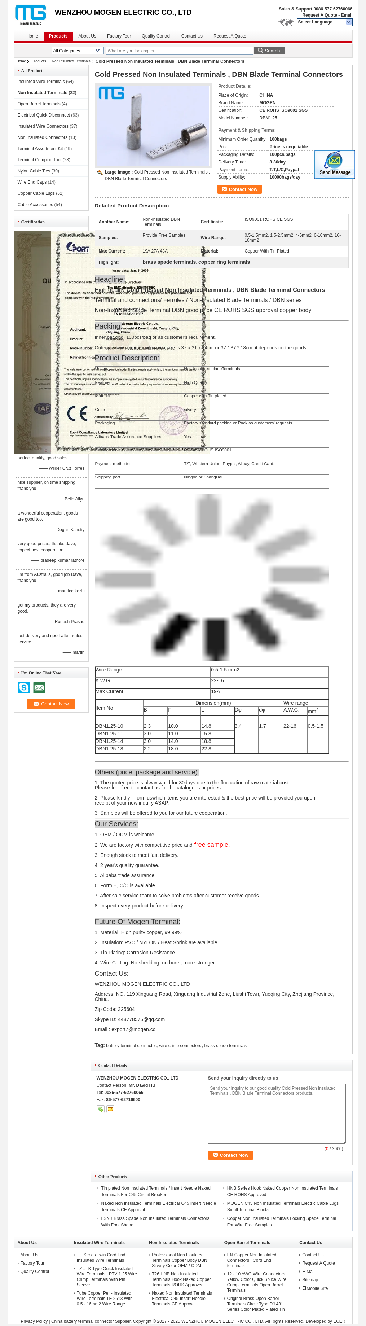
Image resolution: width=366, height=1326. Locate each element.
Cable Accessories (35, 204)
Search (272, 50)
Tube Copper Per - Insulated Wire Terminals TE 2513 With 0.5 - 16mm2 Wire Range (105, 1299)
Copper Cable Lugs (36, 193)
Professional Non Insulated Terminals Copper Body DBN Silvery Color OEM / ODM (179, 1260)
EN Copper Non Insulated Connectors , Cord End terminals (252, 1260)
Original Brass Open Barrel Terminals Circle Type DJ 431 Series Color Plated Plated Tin (256, 1304)
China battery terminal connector (82, 1321)
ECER (339, 1321)
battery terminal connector (131, 1045)
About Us (87, 36)
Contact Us (192, 36)
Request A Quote (319, 15)
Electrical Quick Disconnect (44, 115)
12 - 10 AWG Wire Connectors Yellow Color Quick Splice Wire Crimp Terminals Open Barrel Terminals (256, 1282)
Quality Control (156, 36)
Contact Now (243, 189)
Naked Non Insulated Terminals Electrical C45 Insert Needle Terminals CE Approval (182, 1299)
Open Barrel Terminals (39, 103)
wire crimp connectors (180, 1045)
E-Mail (308, 1271)
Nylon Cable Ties (34, 171)
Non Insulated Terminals (71, 61)
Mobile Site (315, 1288)
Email (346, 15)
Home (32, 36)
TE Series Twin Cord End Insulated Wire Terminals (101, 1257)
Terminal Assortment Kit (40, 148)
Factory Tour (119, 36)
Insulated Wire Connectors (43, 126)
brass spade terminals (225, 1045)
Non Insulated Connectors (43, 137)
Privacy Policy (34, 1321)
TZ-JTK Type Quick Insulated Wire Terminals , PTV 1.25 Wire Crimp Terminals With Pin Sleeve (107, 1276)
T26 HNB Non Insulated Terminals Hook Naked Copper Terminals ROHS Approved (181, 1279)
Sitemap (310, 1279)
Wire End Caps (32, 182)
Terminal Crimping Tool (40, 159)
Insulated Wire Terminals (41, 81)
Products (58, 36)
